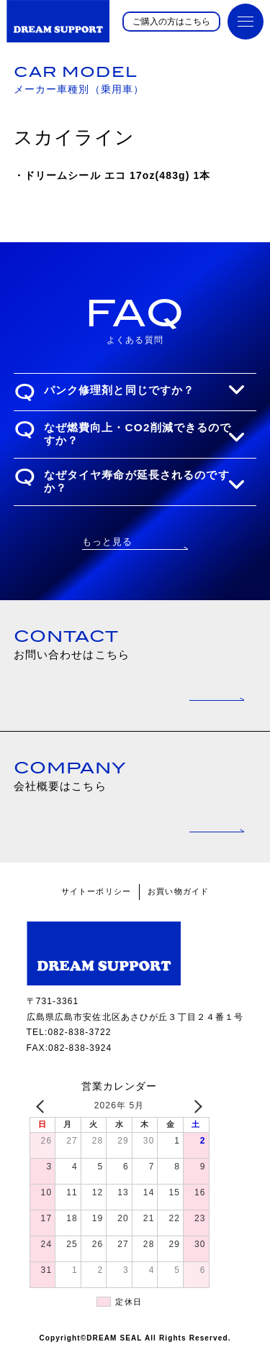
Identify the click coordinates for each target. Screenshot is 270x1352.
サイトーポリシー (96, 891)
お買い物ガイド (178, 891)
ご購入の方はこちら (171, 22)
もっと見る (107, 541)
